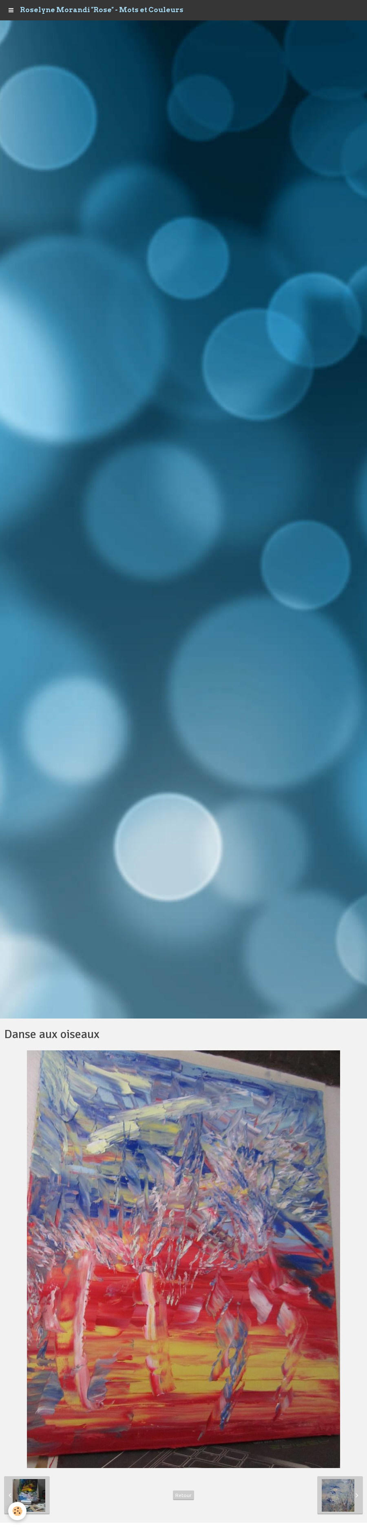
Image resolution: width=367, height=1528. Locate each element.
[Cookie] (17, 1511)
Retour (183, 1495)
